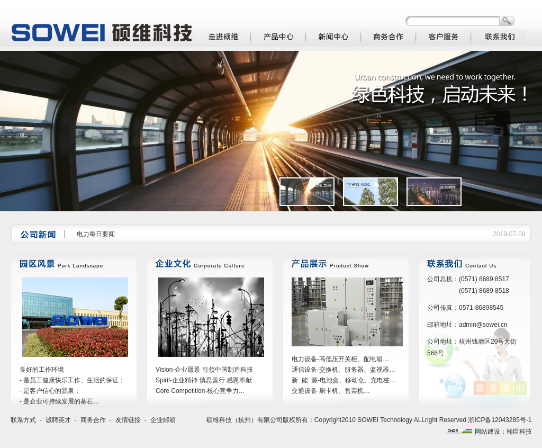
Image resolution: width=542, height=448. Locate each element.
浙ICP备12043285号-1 (499, 420)
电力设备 (304, 359)
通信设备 (304, 369)
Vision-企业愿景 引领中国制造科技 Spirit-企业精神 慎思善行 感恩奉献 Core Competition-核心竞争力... (204, 380)
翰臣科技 (519, 431)
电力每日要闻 (96, 234)
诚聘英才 (58, 420)
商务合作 (93, 420)
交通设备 (304, 391)
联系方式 (23, 420)
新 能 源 (305, 380)
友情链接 (128, 420)
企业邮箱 (163, 420)
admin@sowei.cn (483, 324)
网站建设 (487, 431)
